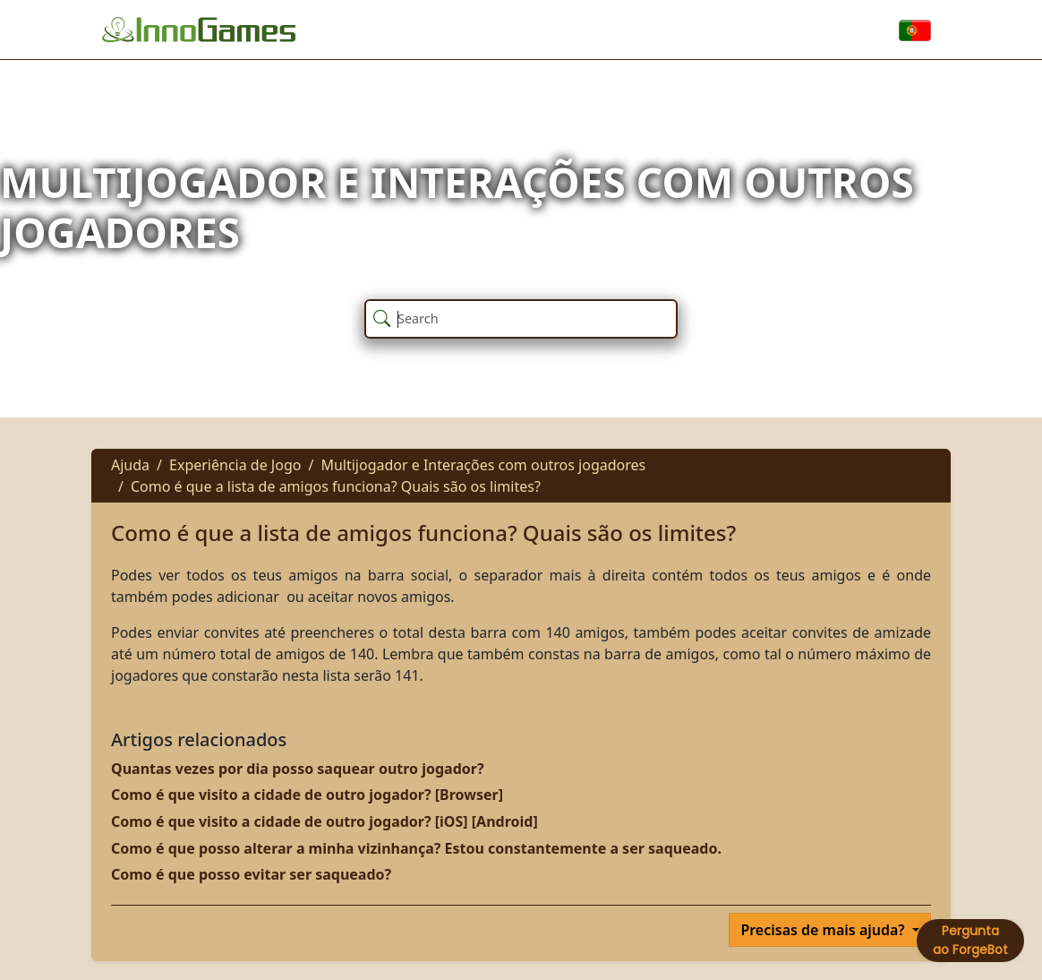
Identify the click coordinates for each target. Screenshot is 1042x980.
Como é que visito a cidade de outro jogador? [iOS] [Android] (324, 821)
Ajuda (130, 465)
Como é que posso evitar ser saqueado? (251, 874)
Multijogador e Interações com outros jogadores (482, 465)
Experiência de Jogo (235, 465)
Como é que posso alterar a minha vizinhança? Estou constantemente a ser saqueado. (416, 848)
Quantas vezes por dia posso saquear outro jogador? (297, 768)
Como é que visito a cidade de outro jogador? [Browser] (307, 794)
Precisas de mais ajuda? (824, 930)
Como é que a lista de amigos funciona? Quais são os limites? (336, 486)
